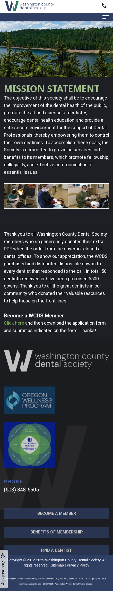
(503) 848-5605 (21, 490)
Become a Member (56, 518)
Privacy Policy (78, 565)
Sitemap (57, 565)
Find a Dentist (56, 555)
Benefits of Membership (56, 537)
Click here (14, 323)
